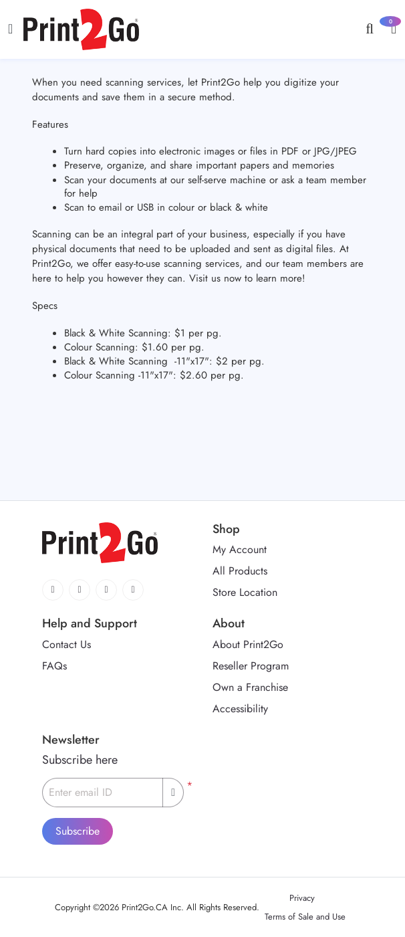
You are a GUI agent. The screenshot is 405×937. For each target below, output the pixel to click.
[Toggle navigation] (10, 29)
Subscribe (77, 831)
